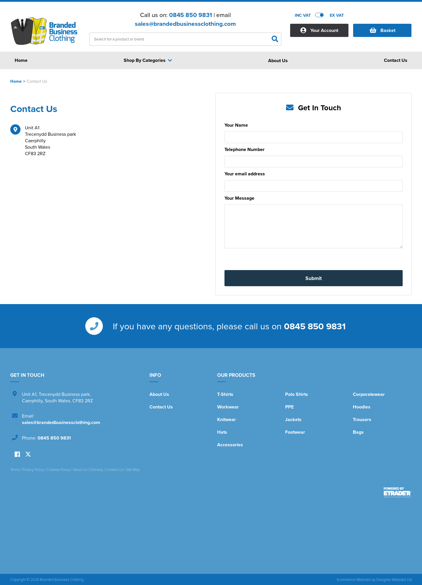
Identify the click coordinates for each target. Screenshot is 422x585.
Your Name (236, 125)
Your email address (244, 173)
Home (16, 81)
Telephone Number (244, 149)
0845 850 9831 (190, 15)
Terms (15, 469)
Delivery (96, 469)
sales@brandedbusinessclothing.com (185, 23)
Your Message (239, 198)
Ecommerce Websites (354, 579)
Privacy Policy (33, 469)
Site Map (133, 469)
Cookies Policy (58, 469)
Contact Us (161, 406)
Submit (313, 278)
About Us (159, 394)
